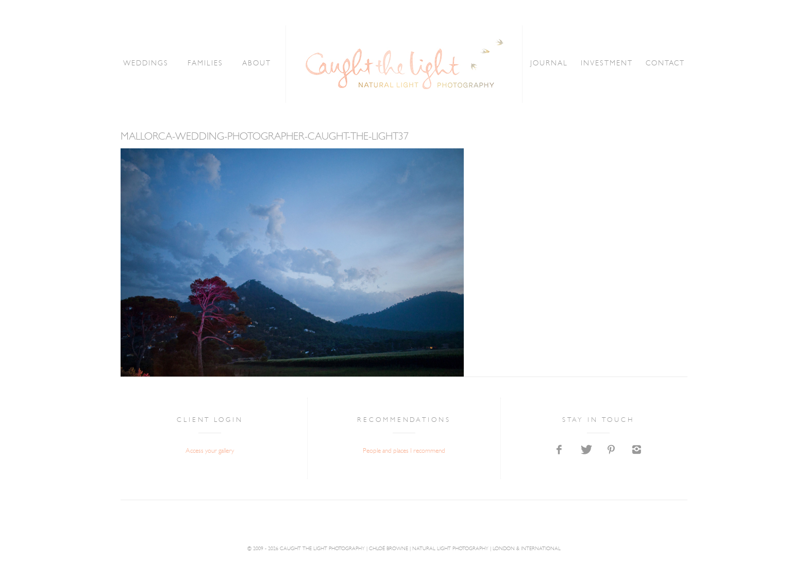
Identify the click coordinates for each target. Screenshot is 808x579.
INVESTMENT (607, 63)
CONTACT (665, 63)
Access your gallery (210, 451)
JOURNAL (549, 63)
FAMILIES (205, 63)
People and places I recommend (404, 451)
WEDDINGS (146, 63)
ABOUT (256, 63)
